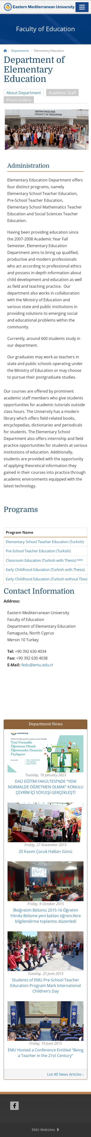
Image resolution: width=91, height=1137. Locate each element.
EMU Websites (45, 1129)
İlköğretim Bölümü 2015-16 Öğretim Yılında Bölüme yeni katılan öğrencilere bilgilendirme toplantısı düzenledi (45, 915)
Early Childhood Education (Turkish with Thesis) (45, 569)
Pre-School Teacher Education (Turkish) (38, 550)
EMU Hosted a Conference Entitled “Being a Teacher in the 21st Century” (45, 1052)
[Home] (5, 51)
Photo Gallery (18, 100)
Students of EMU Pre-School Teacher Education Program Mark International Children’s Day (45, 985)
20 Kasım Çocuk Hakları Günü (45, 851)
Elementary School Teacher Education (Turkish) (45, 541)
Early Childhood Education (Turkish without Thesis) (48, 578)
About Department (23, 92)
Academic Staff (62, 92)
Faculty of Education (45, 29)
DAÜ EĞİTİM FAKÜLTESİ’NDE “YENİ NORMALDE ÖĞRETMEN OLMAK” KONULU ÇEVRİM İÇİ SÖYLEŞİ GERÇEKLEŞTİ (45, 787)
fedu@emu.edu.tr (37, 665)
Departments (20, 51)
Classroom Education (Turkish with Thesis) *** (44, 560)
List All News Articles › (65, 1074)
